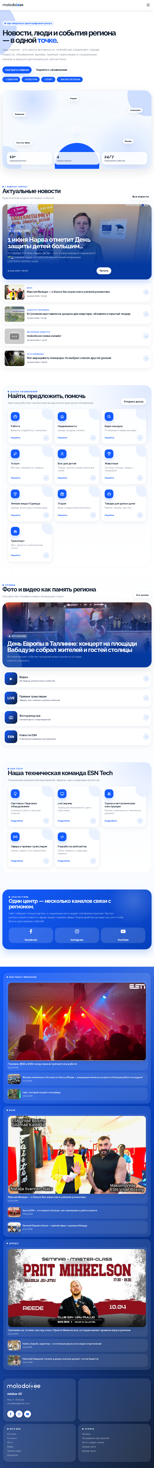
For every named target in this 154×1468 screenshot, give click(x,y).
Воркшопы (12, 1455)
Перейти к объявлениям (51, 69)
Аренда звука (89, 1451)
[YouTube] (123, 935)
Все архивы (142, 595)
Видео (10, 1446)
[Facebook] (31, 935)
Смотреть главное (17, 69)
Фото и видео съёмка (93, 1442)
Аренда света (89, 1446)
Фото (10, 1442)
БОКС (12, 1110)
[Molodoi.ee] (39, 1386)
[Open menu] (148, 5)
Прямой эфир (14, 1451)
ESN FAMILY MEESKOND (23, 977)
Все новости (140, 196)
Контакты (12, 1438)
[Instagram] (77, 935)
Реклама (86, 1434)
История (11, 1434)
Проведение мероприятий (95, 1438)
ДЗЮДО (14, 1243)
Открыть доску (133, 401)
